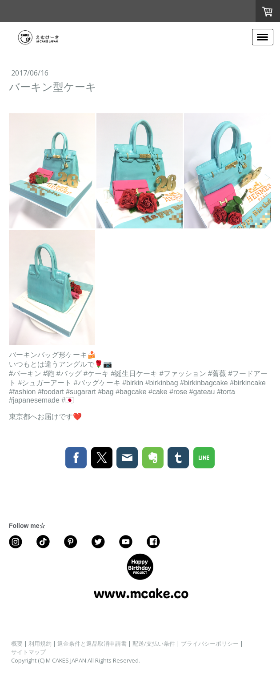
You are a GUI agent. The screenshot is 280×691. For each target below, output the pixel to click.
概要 (17, 643)
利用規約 (40, 643)
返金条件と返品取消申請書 (92, 643)
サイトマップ (28, 652)
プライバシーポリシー (210, 643)
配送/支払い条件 (153, 643)
